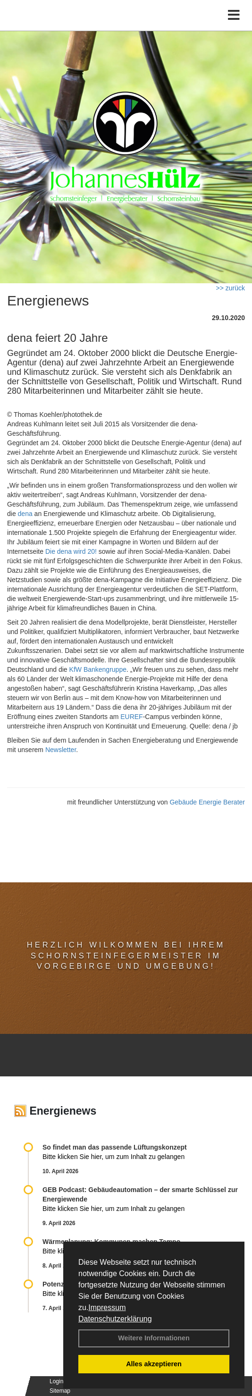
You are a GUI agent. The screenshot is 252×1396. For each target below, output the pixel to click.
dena (25, 513)
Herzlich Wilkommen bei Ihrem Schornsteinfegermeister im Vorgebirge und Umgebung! (126, 955)
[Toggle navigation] (234, 15)
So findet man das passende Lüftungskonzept (114, 1147)
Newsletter (60, 749)
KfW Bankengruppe (97, 669)
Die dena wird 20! (71, 551)
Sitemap (60, 1391)
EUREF (131, 716)
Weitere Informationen (154, 1338)
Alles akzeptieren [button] (154, 1364)
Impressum (107, 1307)
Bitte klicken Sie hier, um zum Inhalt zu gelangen (113, 1156)
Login (56, 1381)
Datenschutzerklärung (115, 1319)
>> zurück (230, 288)
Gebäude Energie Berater (207, 802)
